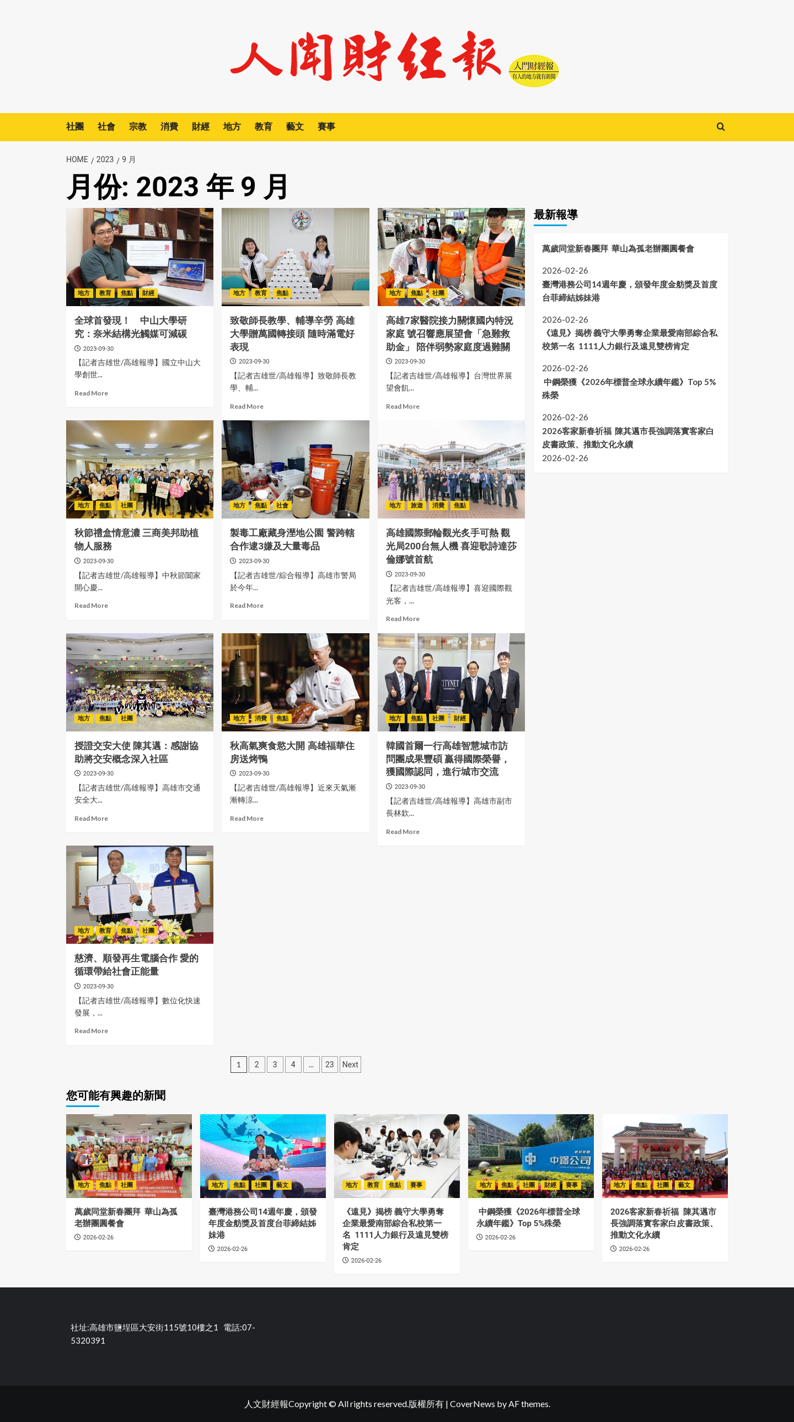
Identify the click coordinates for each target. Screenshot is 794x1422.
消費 (169, 126)
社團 (75, 126)
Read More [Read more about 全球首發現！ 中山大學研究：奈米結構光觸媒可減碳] (91, 393)
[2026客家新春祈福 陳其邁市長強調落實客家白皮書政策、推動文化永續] (665, 1156)
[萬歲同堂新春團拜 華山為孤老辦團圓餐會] (129, 1156)
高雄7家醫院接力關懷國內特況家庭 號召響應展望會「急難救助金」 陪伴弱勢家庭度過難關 (449, 333)
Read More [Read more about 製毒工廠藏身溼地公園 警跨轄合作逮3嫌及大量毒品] (247, 605)
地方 (232, 126)
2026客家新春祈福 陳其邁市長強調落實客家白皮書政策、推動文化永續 (628, 437)
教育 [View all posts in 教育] (105, 293)
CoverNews (472, 1403)
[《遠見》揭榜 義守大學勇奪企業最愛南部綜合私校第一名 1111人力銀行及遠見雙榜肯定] (397, 1156)
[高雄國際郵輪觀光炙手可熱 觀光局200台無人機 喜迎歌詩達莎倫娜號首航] (451, 469)
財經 (201, 126)
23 (329, 1064)
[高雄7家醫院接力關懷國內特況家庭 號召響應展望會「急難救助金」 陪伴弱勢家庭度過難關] (451, 257)
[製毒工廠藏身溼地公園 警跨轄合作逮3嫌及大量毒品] (295, 469)
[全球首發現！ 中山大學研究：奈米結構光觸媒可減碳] (139, 257)
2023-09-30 (98, 348)
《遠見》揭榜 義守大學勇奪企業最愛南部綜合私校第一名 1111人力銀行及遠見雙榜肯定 (629, 339)
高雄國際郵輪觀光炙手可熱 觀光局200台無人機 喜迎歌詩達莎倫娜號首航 (451, 546)
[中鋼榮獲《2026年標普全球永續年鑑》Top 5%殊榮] (531, 1156)
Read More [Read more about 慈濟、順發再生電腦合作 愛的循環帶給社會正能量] (91, 1031)
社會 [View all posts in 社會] (282, 505)
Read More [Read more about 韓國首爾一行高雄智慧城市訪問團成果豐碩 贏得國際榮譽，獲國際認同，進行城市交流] (403, 831)
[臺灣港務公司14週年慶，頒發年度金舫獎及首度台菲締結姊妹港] (263, 1156)
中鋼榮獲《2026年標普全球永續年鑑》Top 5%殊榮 (629, 388)
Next (350, 1064)
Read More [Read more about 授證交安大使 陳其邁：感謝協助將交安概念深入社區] (91, 818)
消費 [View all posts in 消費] (438, 505)
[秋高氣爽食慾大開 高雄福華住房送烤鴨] (295, 682)
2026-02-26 (98, 1237)
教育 (263, 126)
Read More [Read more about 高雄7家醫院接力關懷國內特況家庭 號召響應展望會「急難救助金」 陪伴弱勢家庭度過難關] (403, 406)
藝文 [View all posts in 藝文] (282, 1185)
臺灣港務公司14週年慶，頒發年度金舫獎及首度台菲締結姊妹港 (629, 290)
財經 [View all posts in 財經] (148, 293)
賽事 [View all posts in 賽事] (416, 1185)
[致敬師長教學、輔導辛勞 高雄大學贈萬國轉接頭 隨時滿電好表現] (295, 257)
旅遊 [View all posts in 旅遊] (417, 505)
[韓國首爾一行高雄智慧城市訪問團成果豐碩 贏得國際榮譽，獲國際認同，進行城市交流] (451, 682)
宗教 (138, 126)
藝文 (295, 126)
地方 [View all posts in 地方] (84, 293)
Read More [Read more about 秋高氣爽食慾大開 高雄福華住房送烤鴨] (247, 818)
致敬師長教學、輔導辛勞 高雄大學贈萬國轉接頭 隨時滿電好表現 (292, 333)
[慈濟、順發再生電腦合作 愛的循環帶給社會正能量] (139, 895)
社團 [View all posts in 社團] (438, 293)
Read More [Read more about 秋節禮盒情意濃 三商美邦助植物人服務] (91, 605)
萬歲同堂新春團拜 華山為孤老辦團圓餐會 (618, 248)
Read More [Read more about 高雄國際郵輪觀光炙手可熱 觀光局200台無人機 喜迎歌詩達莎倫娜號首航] (403, 618)
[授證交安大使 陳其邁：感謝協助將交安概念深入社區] (139, 682)
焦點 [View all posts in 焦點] (127, 293)
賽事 (326, 126)
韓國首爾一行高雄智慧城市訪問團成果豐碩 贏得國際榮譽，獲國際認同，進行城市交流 (448, 759)
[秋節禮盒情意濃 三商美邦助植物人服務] (139, 469)
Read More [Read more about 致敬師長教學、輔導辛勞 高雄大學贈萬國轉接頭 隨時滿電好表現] (247, 406)
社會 (106, 126)
